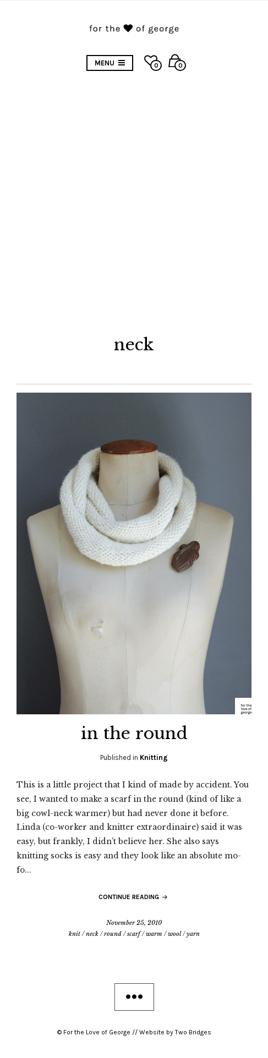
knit (74, 934)
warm (154, 934)
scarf (133, 934)
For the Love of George (96, 1032)
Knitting (154, 757)
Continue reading (134, 897)
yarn (193, 934)
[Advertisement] (134, 205)
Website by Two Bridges (175, 1032)
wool (174, 934)
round (113, 934)
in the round (134, 733)
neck (92, 934)
